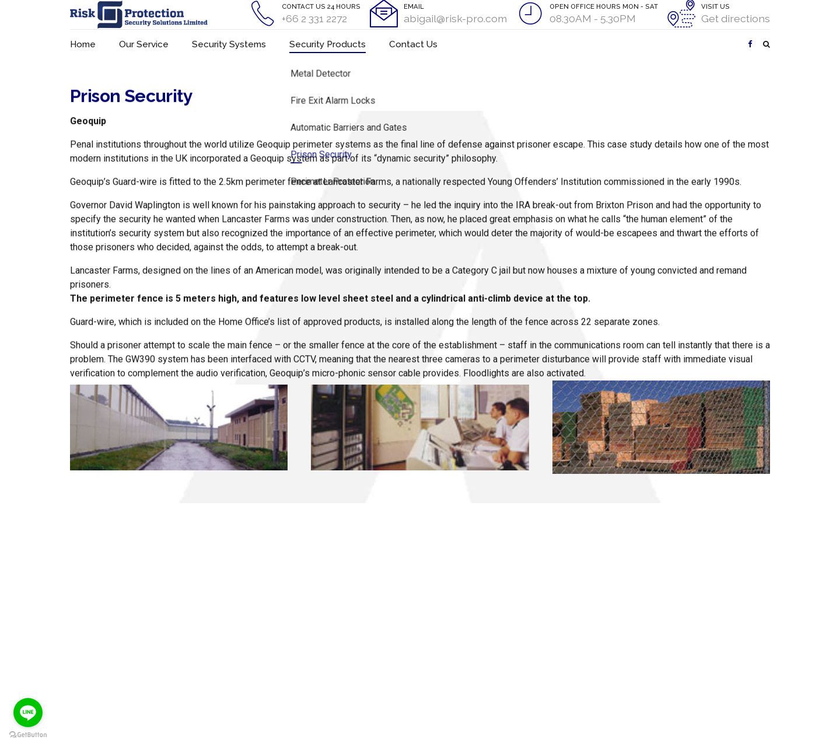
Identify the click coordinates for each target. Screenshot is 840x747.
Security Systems (215, 44)
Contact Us (377, 44)
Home (81, 44)
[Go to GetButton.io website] (28, 735)
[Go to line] (28, 712)
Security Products (302, 44)
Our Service (138, 44)
